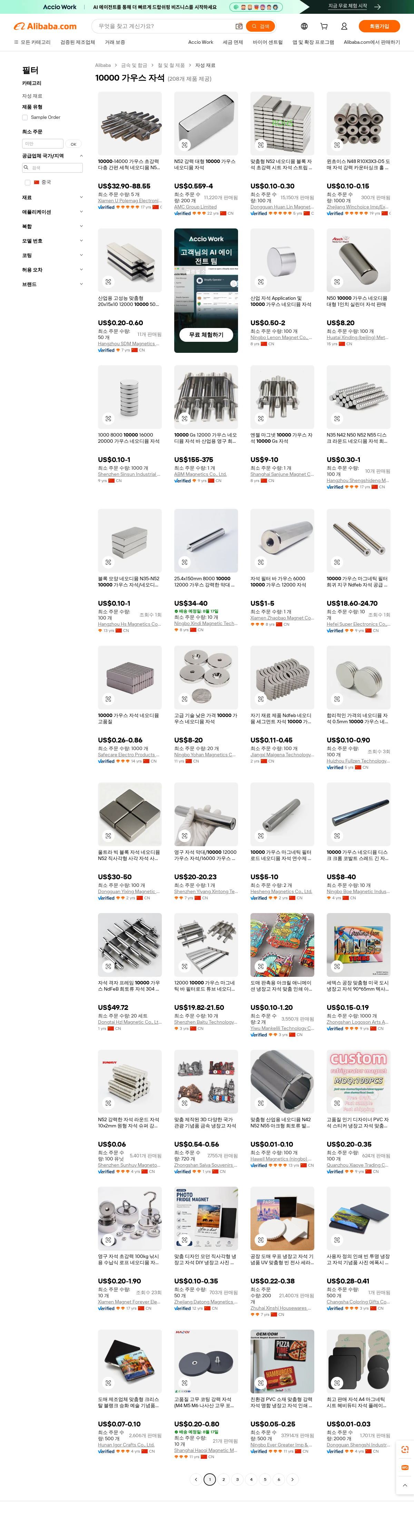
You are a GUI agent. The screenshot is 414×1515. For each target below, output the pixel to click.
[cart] (325, 27)
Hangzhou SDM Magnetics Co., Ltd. (130, 343)
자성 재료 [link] (205, 65)
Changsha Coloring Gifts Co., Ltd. (359, 1301)
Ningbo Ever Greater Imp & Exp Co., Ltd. (282, 1444)
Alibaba (103, 65)
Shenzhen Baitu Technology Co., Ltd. (206, 1022)
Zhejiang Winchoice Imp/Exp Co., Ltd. (359, 206)
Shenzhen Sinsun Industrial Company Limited (130, 474)
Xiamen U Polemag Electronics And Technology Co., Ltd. (130, 200)
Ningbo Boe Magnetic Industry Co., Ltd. (359, 891)
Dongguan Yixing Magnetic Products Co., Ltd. (130, 891)
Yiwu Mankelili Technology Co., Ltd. (282, 1028)
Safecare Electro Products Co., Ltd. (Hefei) (130, 754)
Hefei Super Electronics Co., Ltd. (359, 624)
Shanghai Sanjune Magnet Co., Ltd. (282, 474)
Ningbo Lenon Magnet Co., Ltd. (282, 337)
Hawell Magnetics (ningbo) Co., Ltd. (282, 1158)
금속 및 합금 (134, 65)
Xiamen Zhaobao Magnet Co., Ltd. (282, 618)
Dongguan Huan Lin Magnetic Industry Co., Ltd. (282, 206)
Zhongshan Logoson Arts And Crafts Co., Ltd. (359, 1022)
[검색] (260, 26)
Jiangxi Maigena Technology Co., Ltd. (282, 754)
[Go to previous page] (196, 1479)
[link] (405, 1449)
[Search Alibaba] (164, 26)
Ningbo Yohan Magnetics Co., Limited (206, 754)
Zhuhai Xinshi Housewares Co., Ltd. (282, 1308)
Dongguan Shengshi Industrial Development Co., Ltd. (359, 1444)
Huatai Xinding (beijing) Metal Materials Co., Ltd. (359, 337)
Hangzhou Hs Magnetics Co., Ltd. (130, 624)
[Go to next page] (292, 1479)
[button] (239, 26)
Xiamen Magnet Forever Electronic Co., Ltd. (130, 1301)
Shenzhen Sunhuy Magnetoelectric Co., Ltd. (130, 1165)
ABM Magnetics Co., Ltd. (200, 474)
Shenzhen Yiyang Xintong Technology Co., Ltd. (206, 891)
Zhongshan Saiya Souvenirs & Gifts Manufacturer (206, 1165)
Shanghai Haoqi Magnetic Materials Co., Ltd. (206, 1450)
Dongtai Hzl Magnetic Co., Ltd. (130, 1022)
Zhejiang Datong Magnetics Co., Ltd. (206, 1301)
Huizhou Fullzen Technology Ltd (359, 761)
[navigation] (52, 773)
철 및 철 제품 (171, 65)
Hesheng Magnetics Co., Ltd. (281, 891)
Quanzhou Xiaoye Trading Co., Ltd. (359, 1165)
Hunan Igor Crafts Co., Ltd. (126, 1444)
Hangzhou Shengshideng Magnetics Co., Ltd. (359, 480)
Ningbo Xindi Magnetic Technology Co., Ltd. (206, 623)
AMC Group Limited (195, 206)
